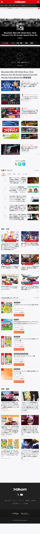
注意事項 (33, 511)
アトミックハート (29, 269)
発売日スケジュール (26, 5)
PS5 (14, 5)
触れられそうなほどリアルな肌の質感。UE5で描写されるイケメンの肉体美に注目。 (30, 150)
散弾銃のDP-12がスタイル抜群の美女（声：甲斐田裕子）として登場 (10, 273)
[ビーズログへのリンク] (25, 524)
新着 (2, 5)
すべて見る (36, 172)
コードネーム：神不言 (28, 146)
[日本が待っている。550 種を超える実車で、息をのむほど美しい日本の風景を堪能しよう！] (30, 285)
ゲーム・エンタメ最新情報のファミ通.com (10, 8)
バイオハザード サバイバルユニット (31, 95)
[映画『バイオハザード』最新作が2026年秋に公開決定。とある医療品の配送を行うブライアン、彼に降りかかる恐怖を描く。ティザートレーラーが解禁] (33, 182)
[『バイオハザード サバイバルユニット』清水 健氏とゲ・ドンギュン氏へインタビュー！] (10, 99)
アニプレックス (24, 102)
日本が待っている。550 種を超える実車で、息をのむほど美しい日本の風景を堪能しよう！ (30, 294)
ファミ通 (23, 88)
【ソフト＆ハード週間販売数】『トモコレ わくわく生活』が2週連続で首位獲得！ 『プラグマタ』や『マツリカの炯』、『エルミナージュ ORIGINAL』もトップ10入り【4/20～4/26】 (18, 192)
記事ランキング (6, 173)
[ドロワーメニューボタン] (2, 2)
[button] (20, 65)
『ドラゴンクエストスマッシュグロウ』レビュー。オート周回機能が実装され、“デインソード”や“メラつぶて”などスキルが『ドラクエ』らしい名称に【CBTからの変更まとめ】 (30, 464)
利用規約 (27, 511)
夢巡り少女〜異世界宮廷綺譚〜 (31, 243)
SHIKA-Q (25, 109)
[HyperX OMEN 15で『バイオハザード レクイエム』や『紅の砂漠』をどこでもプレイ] (10, 285)
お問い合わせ (7, 511)
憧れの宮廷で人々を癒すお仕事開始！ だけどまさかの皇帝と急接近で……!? (30, 247)
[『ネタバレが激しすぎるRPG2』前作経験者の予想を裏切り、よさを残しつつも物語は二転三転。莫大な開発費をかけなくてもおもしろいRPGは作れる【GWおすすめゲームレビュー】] (33, 210)
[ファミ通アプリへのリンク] (15, 524)
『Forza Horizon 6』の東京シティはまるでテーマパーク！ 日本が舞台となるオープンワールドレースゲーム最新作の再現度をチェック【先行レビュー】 (10, 413)
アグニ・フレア (24, 116)
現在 (3, 176)
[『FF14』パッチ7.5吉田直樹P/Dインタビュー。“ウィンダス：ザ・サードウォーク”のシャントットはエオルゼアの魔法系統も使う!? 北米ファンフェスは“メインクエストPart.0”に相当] (30, 403)
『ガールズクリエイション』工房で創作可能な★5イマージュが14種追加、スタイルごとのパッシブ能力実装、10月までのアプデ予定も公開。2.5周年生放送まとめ (10, 250)
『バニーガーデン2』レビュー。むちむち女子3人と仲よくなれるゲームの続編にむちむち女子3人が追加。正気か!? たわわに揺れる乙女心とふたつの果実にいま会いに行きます (30, 439)
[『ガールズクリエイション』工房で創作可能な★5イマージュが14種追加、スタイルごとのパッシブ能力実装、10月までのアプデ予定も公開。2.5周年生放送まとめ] (10, 238)
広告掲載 (25, 514)
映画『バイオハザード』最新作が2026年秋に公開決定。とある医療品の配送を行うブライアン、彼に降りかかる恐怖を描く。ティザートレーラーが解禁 (18, 183)
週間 (14, 176)
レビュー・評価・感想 (16, 43)
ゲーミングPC (26, 81)
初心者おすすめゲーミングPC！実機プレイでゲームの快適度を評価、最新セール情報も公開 (30, 85)
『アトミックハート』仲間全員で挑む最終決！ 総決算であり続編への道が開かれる (30, 273)
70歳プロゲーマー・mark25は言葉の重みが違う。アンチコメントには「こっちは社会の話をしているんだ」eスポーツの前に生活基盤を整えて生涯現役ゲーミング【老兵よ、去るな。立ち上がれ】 (10, 439)
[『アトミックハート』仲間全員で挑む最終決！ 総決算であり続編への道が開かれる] (30, 264)
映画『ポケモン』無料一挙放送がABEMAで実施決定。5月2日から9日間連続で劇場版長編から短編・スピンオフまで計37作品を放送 (18, 219)
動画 (32, 43)
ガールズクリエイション (10, 243)
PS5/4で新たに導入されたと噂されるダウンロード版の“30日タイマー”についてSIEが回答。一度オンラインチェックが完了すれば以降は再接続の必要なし (18, 201)
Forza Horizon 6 (28, 289)
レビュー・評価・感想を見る (19, 62)
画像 (26, 43)
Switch (10, 5)
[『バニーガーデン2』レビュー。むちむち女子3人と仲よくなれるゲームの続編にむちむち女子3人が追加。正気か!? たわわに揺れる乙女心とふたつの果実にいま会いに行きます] (30, 428)
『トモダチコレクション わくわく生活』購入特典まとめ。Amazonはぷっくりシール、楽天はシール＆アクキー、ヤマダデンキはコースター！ (10, 463)
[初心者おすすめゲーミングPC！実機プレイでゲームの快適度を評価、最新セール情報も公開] (10, 85)
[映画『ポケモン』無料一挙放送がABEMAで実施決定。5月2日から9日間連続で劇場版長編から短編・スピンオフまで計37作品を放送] (33, 219)
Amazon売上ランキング (9, 304)
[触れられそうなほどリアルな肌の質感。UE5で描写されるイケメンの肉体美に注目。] (10, 151)
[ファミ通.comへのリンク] (20, 2)
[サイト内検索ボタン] (38, 2)
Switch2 (6, 5)
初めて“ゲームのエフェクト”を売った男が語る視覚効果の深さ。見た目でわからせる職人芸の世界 (29, 113)
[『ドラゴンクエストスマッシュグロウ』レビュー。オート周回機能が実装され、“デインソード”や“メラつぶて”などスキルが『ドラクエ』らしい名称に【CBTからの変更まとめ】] (30, 453)
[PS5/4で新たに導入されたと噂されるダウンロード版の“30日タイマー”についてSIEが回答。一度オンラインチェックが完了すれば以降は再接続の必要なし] (33, 201)
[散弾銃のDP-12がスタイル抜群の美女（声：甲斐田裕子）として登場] (10, 264)
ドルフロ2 (7, 269)
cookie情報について (17, 514)
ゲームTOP (5, 43)
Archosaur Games (25, 154)
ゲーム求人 (35, 5)
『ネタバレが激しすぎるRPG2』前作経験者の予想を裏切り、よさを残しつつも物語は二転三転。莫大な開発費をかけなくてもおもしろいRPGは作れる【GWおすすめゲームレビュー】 (18, 210)
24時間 (9, 176)
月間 (19, 176)
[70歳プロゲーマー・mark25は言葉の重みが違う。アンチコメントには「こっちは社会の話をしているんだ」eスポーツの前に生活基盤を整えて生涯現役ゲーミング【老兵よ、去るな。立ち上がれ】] (10, 428)
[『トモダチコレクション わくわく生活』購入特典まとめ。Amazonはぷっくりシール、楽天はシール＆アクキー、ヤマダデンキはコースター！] (10, 453)
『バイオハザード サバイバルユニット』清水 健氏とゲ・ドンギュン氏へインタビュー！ (29, 99)
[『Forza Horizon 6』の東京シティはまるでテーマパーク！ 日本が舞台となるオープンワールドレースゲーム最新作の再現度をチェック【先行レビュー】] (10, 403)
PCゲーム (18, 5)
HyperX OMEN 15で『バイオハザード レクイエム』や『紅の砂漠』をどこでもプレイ (9, 294)
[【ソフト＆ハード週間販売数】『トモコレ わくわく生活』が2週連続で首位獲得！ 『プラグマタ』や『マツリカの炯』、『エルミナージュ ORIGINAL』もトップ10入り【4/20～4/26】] (33, 192)
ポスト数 (25, 176)
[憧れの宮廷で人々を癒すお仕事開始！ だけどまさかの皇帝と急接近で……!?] (30, 238)
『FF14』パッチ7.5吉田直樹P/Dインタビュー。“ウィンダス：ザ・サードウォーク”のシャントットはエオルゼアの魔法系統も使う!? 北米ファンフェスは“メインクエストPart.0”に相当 (30, 414)
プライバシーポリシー (18, 511)
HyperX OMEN (8, 289)
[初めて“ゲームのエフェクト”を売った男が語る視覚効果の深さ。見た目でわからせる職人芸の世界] (10, 114)
